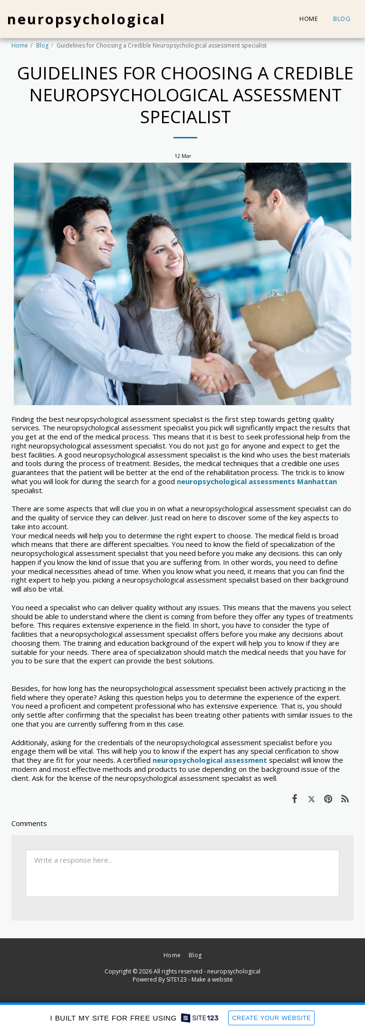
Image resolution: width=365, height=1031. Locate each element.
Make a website (212, 979)
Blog (42, 45)
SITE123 (176, 979)
